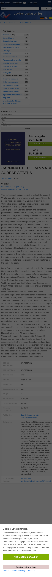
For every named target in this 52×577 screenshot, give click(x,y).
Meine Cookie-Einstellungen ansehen (19, 570)
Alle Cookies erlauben (26, 557)
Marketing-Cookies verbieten (26, 567)
